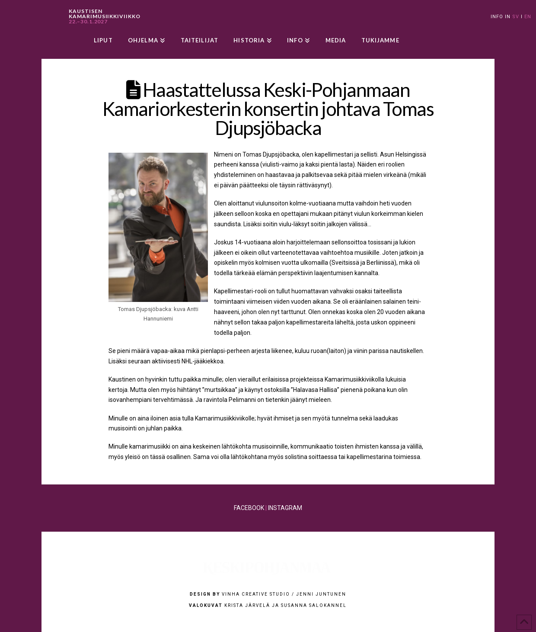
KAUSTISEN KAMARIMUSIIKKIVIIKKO (104, 16)
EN (527, 16)
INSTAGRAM (285, 507)
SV (515, 16)
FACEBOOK (249, 507)
